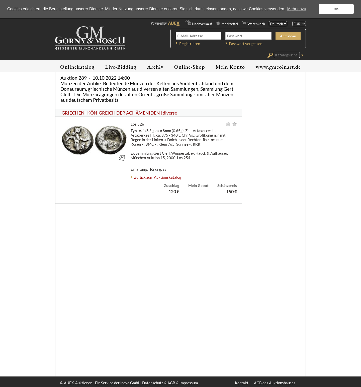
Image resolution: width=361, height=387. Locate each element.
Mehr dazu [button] (296, 9)
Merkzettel (229, 24)
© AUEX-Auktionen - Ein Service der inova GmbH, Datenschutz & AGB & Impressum (129, 382)
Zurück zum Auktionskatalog (157, 177)
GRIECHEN (73, 113)
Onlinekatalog (77, 66)
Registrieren (189, 43)
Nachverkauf (202, 24)
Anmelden (288, 36)
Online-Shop (189, 66)
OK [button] (336, 9)
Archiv (155, 66)
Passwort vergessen (245, 43)
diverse (170, 113)
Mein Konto (230, 66)
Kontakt (241, 382)
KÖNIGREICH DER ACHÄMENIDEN (123, 113)
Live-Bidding (120, 66)
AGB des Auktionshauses (274, 382)
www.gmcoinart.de (278, 66)
